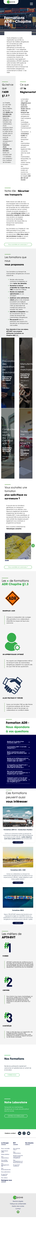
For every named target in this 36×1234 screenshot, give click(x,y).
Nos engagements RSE (5, 1165)
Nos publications (5, 1172)
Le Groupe (5, 1143)
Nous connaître (5, 1148)
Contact (18, 1208)
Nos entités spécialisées (4, 1161)
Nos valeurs (4, 1177)
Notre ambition (5, 1154)
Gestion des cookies (18, 1206)
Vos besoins (29, 1143)
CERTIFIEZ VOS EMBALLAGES (16, 1116)
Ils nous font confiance (4, 1175)
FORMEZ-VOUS (12, 1075)
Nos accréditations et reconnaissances (18, 1161)
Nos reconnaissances (6, 1169)
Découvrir (18, 842)
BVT (14, 1143)
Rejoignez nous (6, 1180)
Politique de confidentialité (18, 1204)
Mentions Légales (18, 1201)
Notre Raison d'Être (4, 1151)
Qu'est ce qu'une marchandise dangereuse (18, 1157)
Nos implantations (5, 1157)
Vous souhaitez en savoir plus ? (18, 244)
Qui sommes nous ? (16, 1149)
